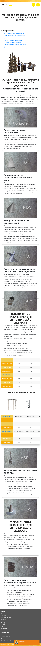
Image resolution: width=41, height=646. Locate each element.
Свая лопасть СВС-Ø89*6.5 (8, 375)
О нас (3, 626)
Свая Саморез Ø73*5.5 (7, 416)
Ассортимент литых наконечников (14, 33)
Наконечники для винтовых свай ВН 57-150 (16, 44)
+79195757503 (5, 637)
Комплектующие (6, 617)
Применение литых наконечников (13, 37)
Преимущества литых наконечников (14, 35)
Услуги (3, 621)
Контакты (4, 628)
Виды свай (4, 615)
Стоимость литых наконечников (13, 42)
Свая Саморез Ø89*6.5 (7, 431)
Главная (3, 7)
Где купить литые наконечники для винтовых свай (18, 46)
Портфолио (4, 623)
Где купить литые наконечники (13, 40)
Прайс (3, 624)
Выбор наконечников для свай (12, 39)
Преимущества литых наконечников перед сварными (19, 48)
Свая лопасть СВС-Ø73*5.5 (8, 360)
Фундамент (4, 619)
